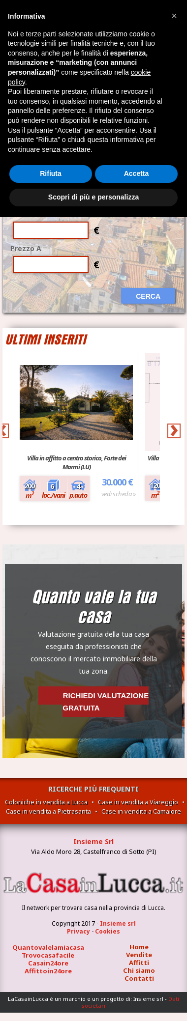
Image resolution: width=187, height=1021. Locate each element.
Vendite (139, 954)
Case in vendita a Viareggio (138, 802)
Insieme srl (118, 923)
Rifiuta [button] (51, 173)
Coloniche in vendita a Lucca (46, 802)
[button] (174, 16)
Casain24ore (48, 963)
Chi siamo (139, 970)
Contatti (139, 978)
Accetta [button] (136, 173)
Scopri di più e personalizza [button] (93, 197)
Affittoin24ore (48, 970)
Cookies (107, 931)
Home (139, 946)
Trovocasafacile (48, 955)
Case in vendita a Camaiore (141, 811)
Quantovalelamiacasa (48, 947)
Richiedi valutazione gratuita (105, 701)
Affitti (139, 962)
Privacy (78, 931)
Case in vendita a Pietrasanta (48, 811)
